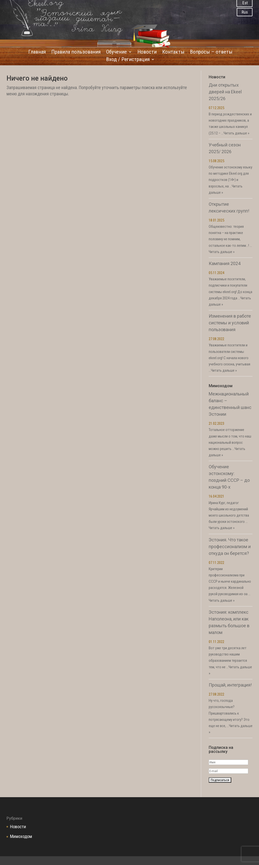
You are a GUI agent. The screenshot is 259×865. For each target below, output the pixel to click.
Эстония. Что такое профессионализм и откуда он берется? (230, 546)
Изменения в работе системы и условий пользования (230, 322)
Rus (244, 12)
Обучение (116, 52)
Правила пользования (76, 52)
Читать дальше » (236, 133)
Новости (147, 52)
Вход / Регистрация (128, 60)
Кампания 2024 (224, 263)
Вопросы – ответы (211, 52)
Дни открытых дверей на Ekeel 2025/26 (225, 91)
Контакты (173, 52)
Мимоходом (21, 836)
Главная (37, 52)
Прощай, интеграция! (230, 685)
